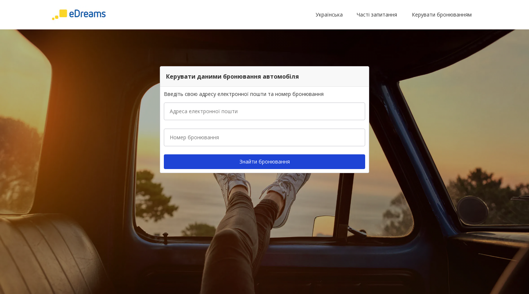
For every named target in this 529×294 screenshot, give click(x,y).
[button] (330, 14)
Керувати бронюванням (442, 14)
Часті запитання (377, 14)
